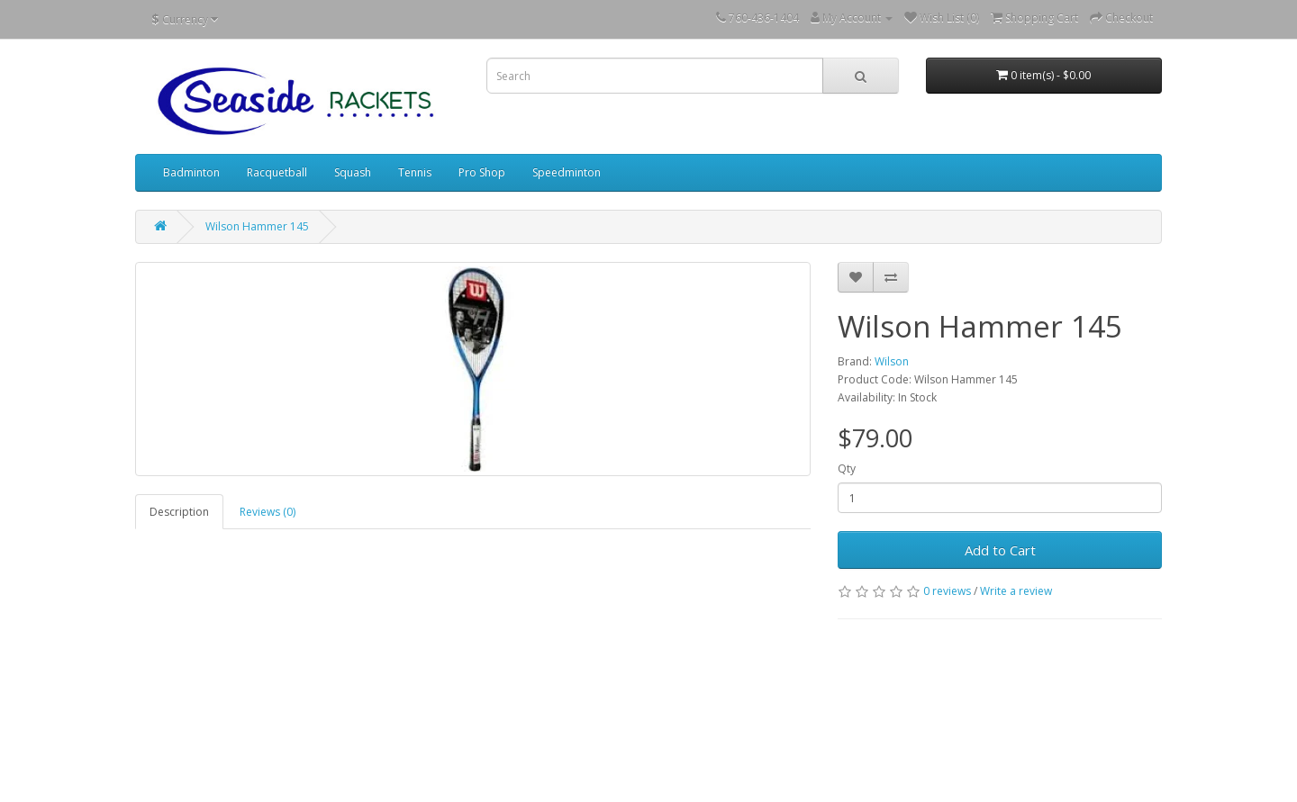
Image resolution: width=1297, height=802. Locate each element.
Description (179, 511)
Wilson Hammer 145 (257, 226)
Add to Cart (1000, 550)
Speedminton (566, 172)
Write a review (1016, 591)
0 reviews (947, 591)
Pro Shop (481, 172)
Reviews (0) (267, 511)
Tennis (414, 172)
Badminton (191, 172)
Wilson (892, 361)
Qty (847, 468)
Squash (352, 172)
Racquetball (277, 172)
